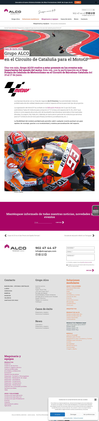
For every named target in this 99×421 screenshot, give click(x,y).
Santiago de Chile (11, 298)
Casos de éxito (66, 17)
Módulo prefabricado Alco (74, 312)
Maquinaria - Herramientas (12, 382)
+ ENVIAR (60, 220)
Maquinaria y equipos (50, 17)
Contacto (84, 17)
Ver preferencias (88, 414)
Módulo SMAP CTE (72, 326)
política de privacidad (87, 260)
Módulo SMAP (70, 324)
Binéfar (7, 291)
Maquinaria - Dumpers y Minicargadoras (16, 374)
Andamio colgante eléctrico (12, 365)
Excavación (7, 370)
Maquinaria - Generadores (12, 377)
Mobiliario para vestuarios (74, 338)
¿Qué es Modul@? (72, 333)
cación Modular (55, 105)
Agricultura (7, 403)
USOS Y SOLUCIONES (73, 284)
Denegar (73, 414)
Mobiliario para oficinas (73, 334)
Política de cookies (68, 418)
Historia (37, 285)
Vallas (6, 387)
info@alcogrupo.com (88, 13)
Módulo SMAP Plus (72, 327)
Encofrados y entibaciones (12, 368)
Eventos (69, 296)
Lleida (6, 286)
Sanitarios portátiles (10, 386)
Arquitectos (71, 306)
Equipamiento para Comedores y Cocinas (79, 336)
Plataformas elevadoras (11, 372)
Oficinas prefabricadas (73, 285)
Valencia (7, 295)
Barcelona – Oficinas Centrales (16, 284)
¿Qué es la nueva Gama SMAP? (76, 322)
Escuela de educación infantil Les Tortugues (77, 233)
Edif (48, 105)
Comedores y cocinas (73, 292)
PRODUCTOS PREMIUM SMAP (76, 320)
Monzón (7, 293)
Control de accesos (72, 298)
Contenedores (70, 317)
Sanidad (68, 291)
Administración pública (11, 401)
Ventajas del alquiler (41, 291)
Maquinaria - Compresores (12, 379)
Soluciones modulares (30, 17)
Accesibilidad (70, 341)
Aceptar (57, 414)
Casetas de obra (71, 294)
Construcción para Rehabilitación (14, 396)
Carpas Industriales (72, 315)
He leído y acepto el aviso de (80, 260)
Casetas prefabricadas (11, 367)
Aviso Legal (31, 412)
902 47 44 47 (79, 11)
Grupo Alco (15, 17)
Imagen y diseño (71, 346)
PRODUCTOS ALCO (73, 310)
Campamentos (71, 301)
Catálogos (38, 299)
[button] (95, 400)
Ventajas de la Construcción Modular (46, 294)
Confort (68, 340)
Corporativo (38, 322)
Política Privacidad (78, 418)
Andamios (7, 361)
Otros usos (69, 303)
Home (6, 25)
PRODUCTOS (8, 360)
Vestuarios (69, 287)
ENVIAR (90, 268)
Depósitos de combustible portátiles (15, 384)
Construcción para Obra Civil (12, 394)
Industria (7, 400)
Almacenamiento (71, 343)
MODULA (69, 331)
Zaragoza (8, 288)
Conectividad (70, 345)
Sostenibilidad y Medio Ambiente (45, 292)
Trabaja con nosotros (41, 298)
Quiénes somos (40, 284)
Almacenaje (70, 299)
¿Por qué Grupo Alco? (42, 289)
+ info (78, 2)
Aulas (68, 289)
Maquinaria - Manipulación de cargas (15, 375)
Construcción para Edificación (13, 393)
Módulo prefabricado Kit (73, 313)
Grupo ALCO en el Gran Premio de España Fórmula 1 (24, 233)
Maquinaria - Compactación (12, 381)
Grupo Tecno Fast (40, 287)
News (76, 17)
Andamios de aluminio (11, 363)
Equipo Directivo (40, 296)
